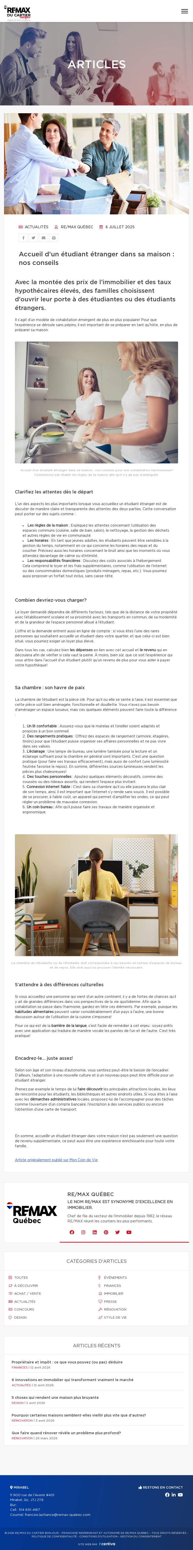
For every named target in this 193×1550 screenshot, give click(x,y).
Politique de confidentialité (54, 1536)
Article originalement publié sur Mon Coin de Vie (56, 1160)
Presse (108, 1302)
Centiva (107, 1543)
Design (18, 1317)
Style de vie (113, 1317)
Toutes (18, 1277)
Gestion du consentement (141, 1536)
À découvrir (23, 1286)
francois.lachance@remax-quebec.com (57, 1515)
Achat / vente (25, 1293)
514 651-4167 (29, 1510)
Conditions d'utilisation (98, 1536)
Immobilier (111, 1293)
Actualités (33, 227)
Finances (110, 1286)
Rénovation (112, 1309)
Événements (113, 1277)
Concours (21, 1309)
